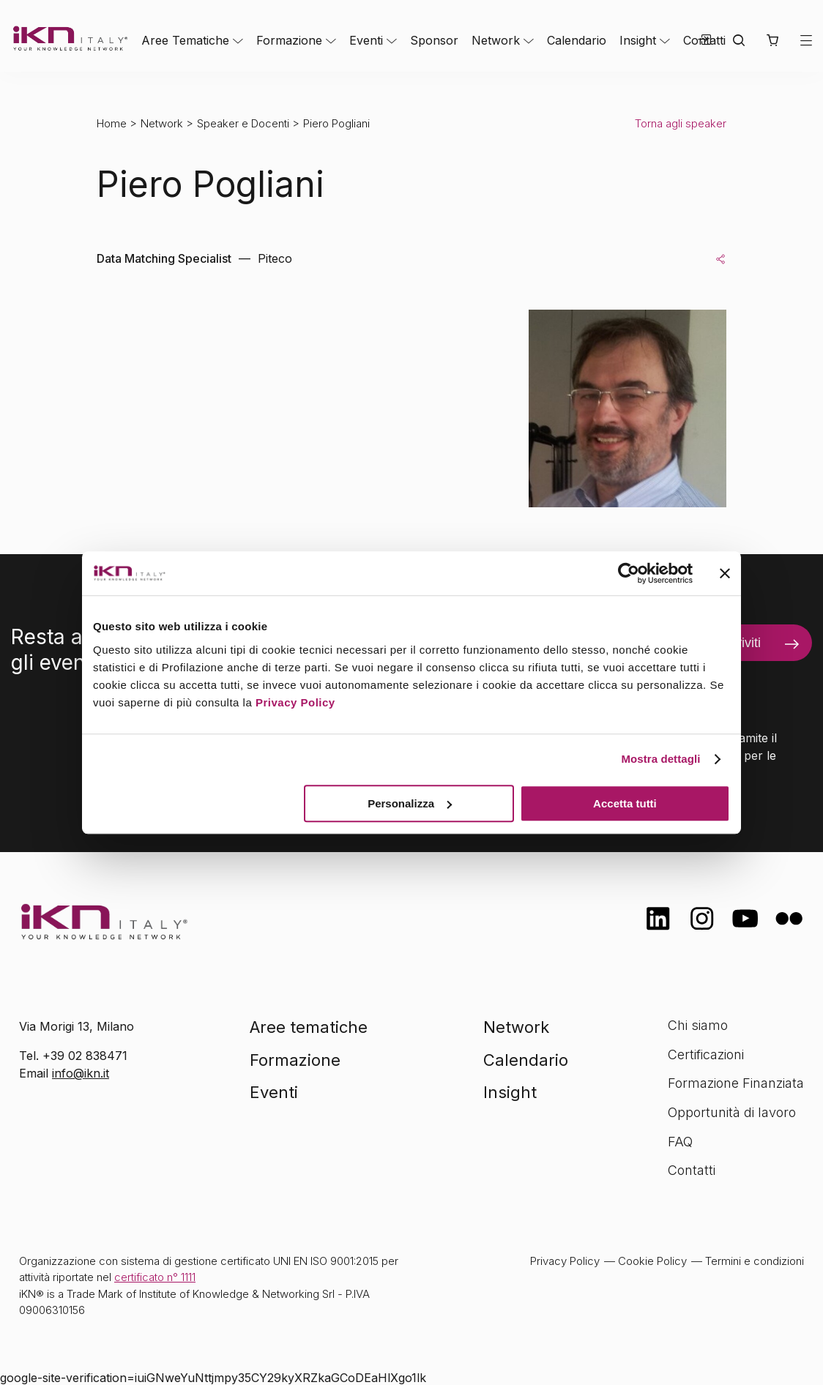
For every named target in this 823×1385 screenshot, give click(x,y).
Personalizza (410, 803)
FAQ (680, 1141)
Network (496, 40)
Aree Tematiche (185, 40)
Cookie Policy (652, 1261)
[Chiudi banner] (725, 573)
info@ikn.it (80, 1073)
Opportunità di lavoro (732, 1112)
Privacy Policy (295, 702)
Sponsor (434, 40)
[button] (772, 40)
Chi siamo (698, 1025)
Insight (637, 40)
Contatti (691, 1170)
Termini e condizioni (754, 1261)
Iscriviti (740, 642)
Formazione (289, 40)
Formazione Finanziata (736, 1083)
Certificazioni (706, 1054)
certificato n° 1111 (154, 1277)
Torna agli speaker (680, 123)
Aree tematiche (309, 1027)
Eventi (366, 40)
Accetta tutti (625, 803)
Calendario (576, 40)
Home (112, 123)
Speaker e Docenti (243, 123)
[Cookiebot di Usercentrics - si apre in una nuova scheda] (629, 573)
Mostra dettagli (660, 759)
